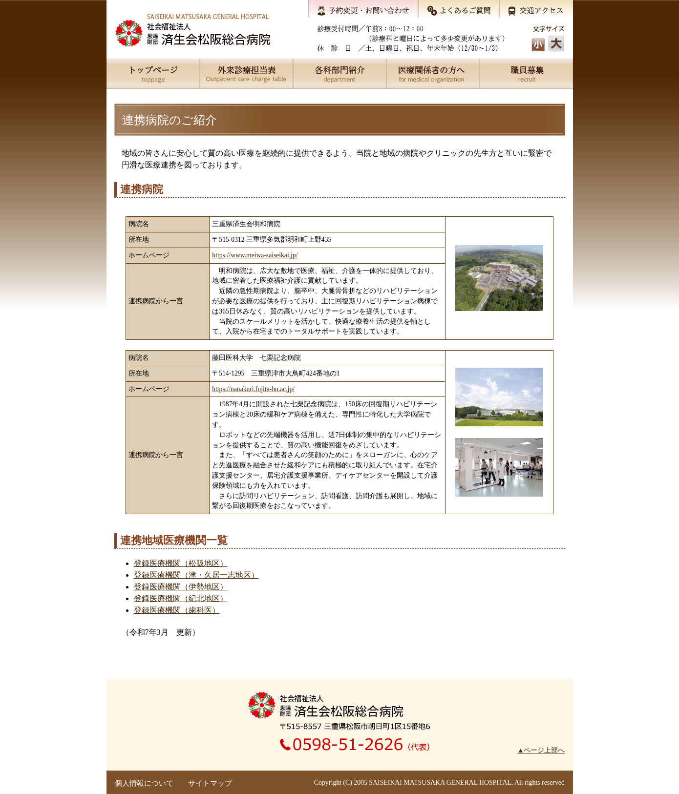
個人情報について (144, 783)
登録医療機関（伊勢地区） (181, 587)
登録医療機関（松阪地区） (181, 563)
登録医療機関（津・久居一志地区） (196, 575)
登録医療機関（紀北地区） (181, 598)
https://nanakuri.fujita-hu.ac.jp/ (253, 389)
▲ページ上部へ (541, 750)
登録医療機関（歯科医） (177, 610)
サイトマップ (210, 783)
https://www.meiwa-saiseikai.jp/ (254, 255)
